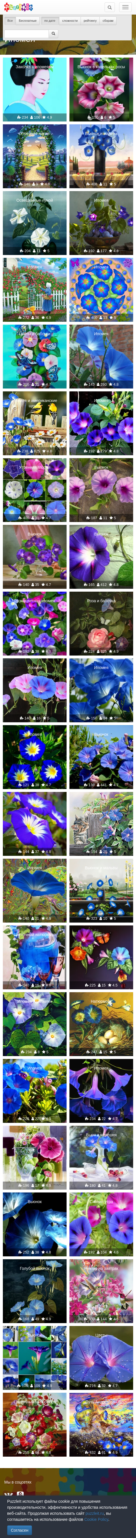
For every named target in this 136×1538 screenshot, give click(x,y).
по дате (50, 20)
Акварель (34, 1135)
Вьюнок (101, 467)
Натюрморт (101, 1001)
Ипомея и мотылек (34, 1001)
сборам (108, 20)
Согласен (19, 1530)
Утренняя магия (34, 133)
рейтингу (90, 20)
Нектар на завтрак (101, 1268)
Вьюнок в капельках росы (101, 66)
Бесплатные (28, 20)
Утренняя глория (35, 467)
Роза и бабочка (101, 601)
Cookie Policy (96, 1519)
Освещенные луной (35, 200)
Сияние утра (101, 1201)
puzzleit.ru (94, 1513)
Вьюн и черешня (101, 1135)
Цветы (101, 934)
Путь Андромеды (101, 1402)
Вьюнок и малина (101, 133)
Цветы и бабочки (34, 333)
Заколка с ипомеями (35, 66)
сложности (70, 20)
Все (10, 20)
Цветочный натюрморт (35, 934)
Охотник (101, 801)
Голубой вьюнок (35, 1268)
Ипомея (101, 200)
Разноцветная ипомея (34, 601)
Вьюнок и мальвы (101, 868)
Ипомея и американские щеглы (34, 403)
